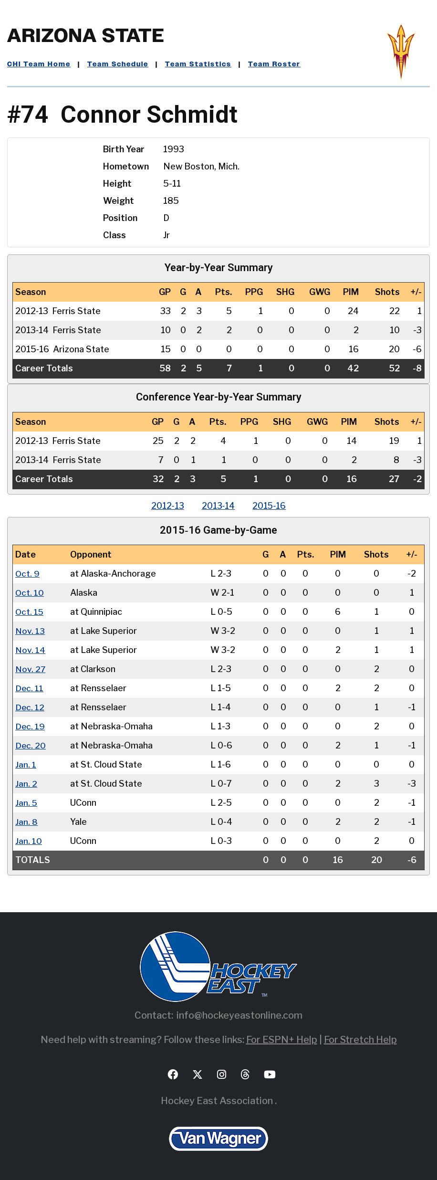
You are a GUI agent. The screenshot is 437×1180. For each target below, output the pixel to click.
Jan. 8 (26, 822)
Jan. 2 (26, 784)
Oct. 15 (29, 612)
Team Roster (274, 64)
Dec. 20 (30, 745)
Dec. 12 (30, 707)
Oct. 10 (29, 593)
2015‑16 (271, 506)
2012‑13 (165, 506)
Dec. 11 (29, 688)
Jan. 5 (26, 803)
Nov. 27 (30, 669)
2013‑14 (218, 506)
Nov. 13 (30, 631)
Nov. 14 (30, 650)
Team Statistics (198, 64)
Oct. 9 (27, 574)
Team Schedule (117, 64)
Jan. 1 (25, 764)
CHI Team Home (39, 64)
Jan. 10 (28, 841)
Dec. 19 (30, 726)
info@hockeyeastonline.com (239, 1015)
